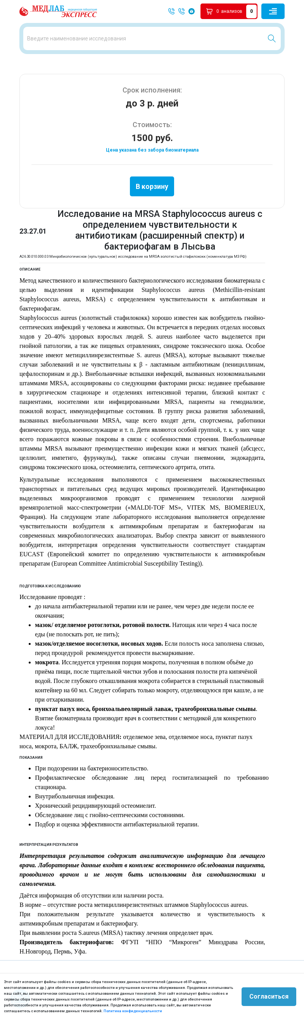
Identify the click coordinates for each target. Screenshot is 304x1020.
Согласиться (268, 996)
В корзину (152, 186)
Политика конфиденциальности (133, 1011)
